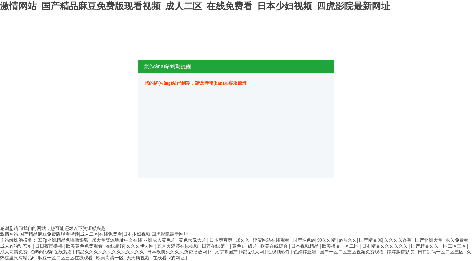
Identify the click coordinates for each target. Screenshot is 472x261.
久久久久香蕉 (398, 240)
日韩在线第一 (216, 246)
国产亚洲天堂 (429, 240)
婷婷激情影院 (401, 252)
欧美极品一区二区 (341, 246)
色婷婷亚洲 (305, 252)
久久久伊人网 (140, 246)
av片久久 (348, 240)
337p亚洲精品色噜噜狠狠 (64, 240)
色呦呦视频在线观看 (52, 252)
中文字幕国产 (224, 252)
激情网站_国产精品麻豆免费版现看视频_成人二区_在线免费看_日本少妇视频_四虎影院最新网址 (195, 6)
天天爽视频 (139, 257)
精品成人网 (253, 252)
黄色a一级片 (245, 246)
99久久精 (327, 240)
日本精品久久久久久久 (385, 246)
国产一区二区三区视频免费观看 (352, 252)
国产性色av (304, 240)
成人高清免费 (14, 252)
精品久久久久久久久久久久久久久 (110, 252)
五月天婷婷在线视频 (178, 246)
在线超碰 (115, 246)
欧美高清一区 (110, 257)
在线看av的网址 (169, 257)
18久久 (243, 240)
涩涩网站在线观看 (272, 240)
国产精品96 (370, 240)
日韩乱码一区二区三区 (441, 252)
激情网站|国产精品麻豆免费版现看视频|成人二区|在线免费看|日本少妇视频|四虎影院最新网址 (94, 234)
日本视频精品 (305, 246)
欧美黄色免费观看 (85, 246)
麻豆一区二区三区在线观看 (66, 257)
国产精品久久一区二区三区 (439, 246)
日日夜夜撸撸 (49, 246)
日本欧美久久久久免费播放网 (177, 252)
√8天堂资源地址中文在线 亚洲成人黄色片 (134, 240)
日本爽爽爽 (221, 240)
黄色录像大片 (193, 240)
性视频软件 (279, 252)
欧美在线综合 (274, 246)
